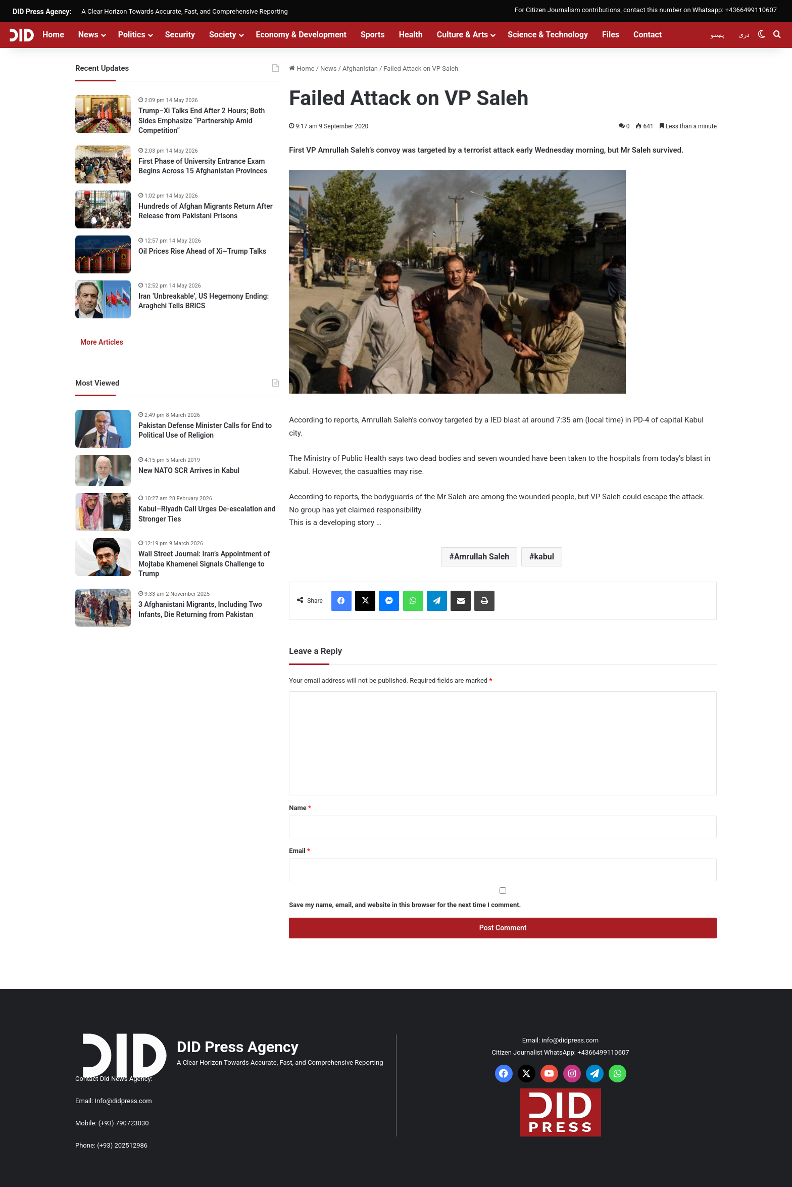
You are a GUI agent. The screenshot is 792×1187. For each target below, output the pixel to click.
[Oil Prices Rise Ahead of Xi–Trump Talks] (103, 254)
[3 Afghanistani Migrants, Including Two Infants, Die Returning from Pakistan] (103, 608)
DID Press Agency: (42, 12)
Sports (373, 34)
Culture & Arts (462, 34)
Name (300, 808)
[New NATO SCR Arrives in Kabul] (103, 471)
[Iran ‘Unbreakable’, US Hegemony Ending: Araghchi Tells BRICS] (103, 299)
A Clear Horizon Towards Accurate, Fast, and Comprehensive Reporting (184, 11)
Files (610, 34)
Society (222, 34)
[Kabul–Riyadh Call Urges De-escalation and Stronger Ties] (103, 512)
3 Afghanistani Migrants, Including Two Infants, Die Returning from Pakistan (200, 609)
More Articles (101, 342)
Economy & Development (301, 34)
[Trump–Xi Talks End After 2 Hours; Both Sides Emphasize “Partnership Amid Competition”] (103, 114)
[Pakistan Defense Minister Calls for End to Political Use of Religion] (103, 429)
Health (411, 34)
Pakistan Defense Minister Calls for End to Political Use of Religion (205, 430)
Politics (131, 34)
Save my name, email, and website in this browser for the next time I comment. (405, 905)
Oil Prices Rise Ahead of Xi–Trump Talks (202, 251)
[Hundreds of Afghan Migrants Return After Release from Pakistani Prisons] (103, 209)
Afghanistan (360, 68)
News (88, 34)
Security (180, 34)
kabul (544, 556)
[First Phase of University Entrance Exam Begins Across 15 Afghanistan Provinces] (103, 164)
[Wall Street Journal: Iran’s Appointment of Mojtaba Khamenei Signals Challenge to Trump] (103, 557)
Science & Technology (548, 34)
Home (53, 34)
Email (299, 850)
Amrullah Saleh (481, 556)
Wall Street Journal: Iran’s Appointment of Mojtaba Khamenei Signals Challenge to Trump (204, 564)
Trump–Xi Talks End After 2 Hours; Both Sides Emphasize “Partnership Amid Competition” (201, 120)
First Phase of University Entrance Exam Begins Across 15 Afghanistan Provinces (202, 166)
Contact (647, 34)
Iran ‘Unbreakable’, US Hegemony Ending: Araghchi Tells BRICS (203, 301)
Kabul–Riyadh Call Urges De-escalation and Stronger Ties (207, 514)
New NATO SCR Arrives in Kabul (188, 470)
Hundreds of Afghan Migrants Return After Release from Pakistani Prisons (205, 211)
